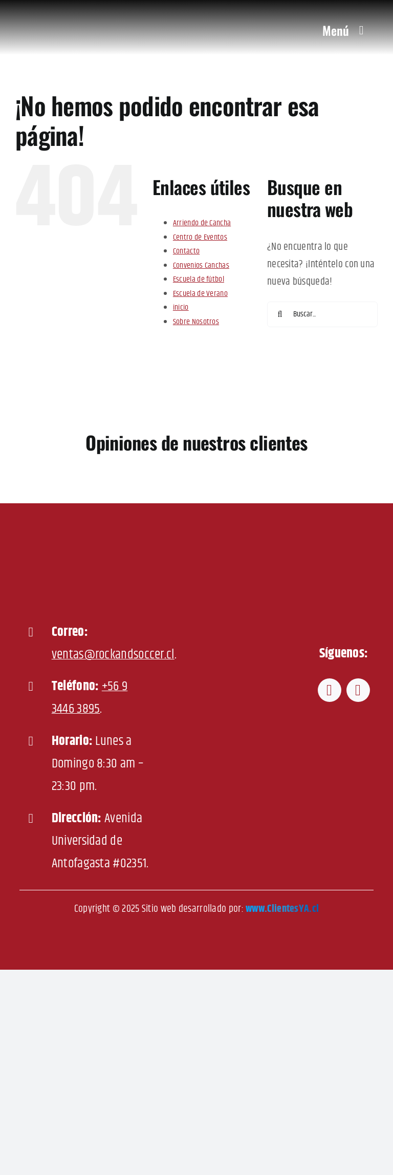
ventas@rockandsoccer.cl (113, 655)
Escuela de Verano (200, 293)
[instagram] (358, 690)
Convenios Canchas (201, 265)
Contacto (186, 251)
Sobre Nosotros (196, 321)
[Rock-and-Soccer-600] (70, 10)
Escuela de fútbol (198, 279)
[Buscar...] (322, 314)
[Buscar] (280, 314)
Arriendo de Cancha (202, 223)
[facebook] (329, 690)
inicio (181, 307)
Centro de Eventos (200, 237)
